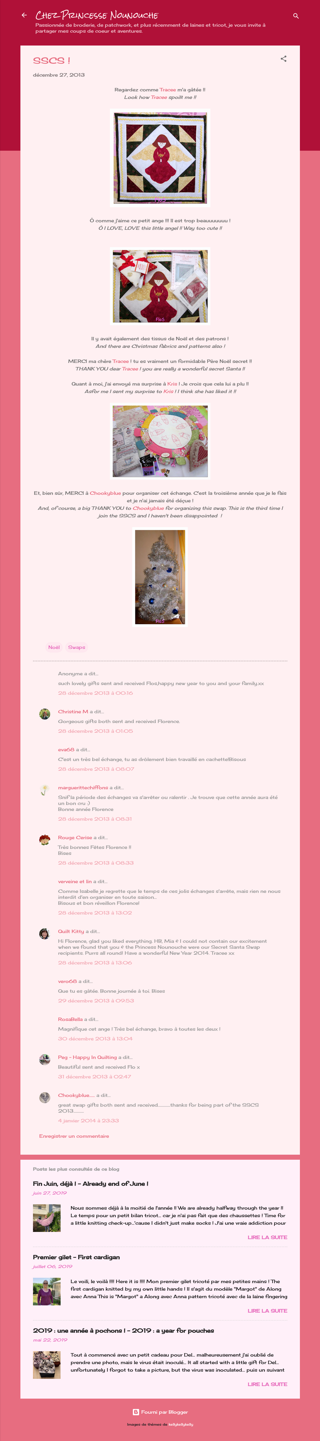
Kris (172, 384)
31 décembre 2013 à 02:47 (94, 1077)
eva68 (66, 750)
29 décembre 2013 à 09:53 (96, 1001)
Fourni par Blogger (160, 1412)
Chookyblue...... (76, 1095)
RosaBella (70, 1019)
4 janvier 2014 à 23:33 (88, 1121)
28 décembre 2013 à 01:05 (95, 731)
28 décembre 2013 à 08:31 (95, 819)
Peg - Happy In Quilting (87, 1057)
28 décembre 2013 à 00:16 (95, 693)
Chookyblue (105, 493)
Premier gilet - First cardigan (76, 1257)
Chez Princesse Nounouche (96, 15)
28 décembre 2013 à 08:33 (96, 863)
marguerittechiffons (83, 788)
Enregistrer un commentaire (74, 1136)
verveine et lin (75, 881)
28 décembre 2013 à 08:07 (96, 769)
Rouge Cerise (75, 837)
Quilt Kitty (71, 931)
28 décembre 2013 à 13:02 (95, 913)
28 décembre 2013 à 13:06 (95, 963)
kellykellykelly (181, 1424)
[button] (283, 60)
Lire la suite (267, 1237)
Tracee (168, 90)
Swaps (76, 647)
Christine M (73, 712)
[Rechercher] (296, 17)
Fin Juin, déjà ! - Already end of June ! (90, 1183)
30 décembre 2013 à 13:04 (95, 1039)
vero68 (67, 981)
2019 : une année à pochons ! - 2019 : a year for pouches (123, 1330)
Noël (54, 647)
